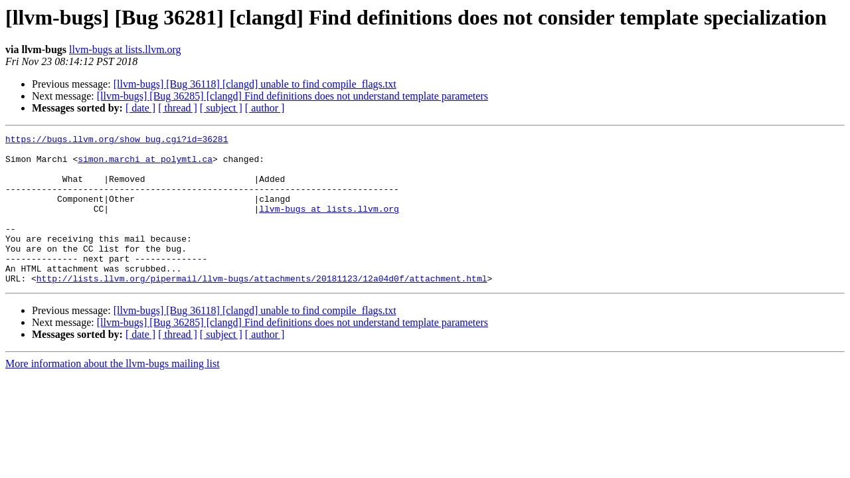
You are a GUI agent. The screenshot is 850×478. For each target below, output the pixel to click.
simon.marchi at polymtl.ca (145, 165)
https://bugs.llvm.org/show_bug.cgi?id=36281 (116, 141)
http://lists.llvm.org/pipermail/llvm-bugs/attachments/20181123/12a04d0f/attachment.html (262, 308)
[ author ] (265, 108)
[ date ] (140, 108)
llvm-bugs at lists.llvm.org (125, 49)
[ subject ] (221, 108)
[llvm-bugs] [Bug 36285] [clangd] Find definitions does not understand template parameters (292, 96)
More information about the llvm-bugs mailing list (112, 393)
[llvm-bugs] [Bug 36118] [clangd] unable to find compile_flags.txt (255, 84)
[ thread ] (177, 108)
